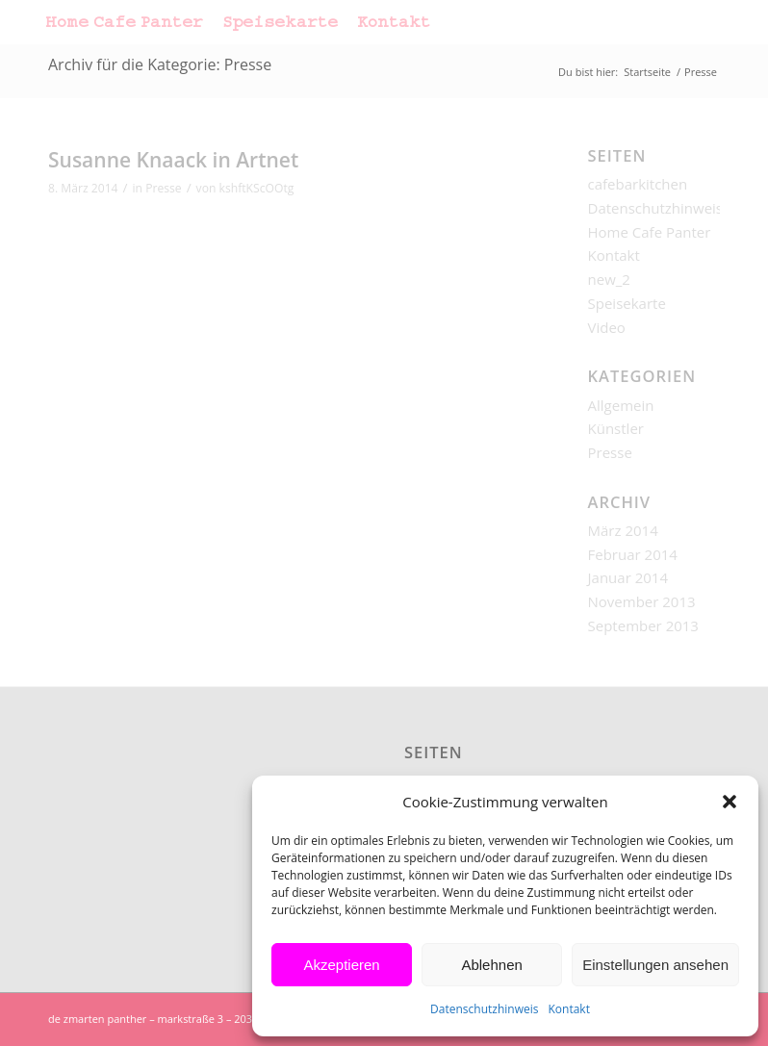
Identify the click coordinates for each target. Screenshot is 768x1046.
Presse (163, 188)
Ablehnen (491, 965)
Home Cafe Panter (649, 232)
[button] (729, 801)
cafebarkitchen (638, 183)
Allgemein (621, 405)
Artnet (71, 232)
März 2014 (623, 530)
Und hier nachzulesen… (308, 257)
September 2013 (643, 625)
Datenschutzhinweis (484, 1009)
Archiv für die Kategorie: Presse (159, 64)
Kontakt (568, 1009)
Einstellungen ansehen (655, 965)
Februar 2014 (633, 554)
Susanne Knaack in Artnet (173, 159)
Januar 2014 (628, 577)
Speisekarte (627, 303)
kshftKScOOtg (256, 188)
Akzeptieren (341, 965)
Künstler (616, 428)
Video (607, 327)
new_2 (609, 279)
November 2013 (642, 601)
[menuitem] (124, 21)
